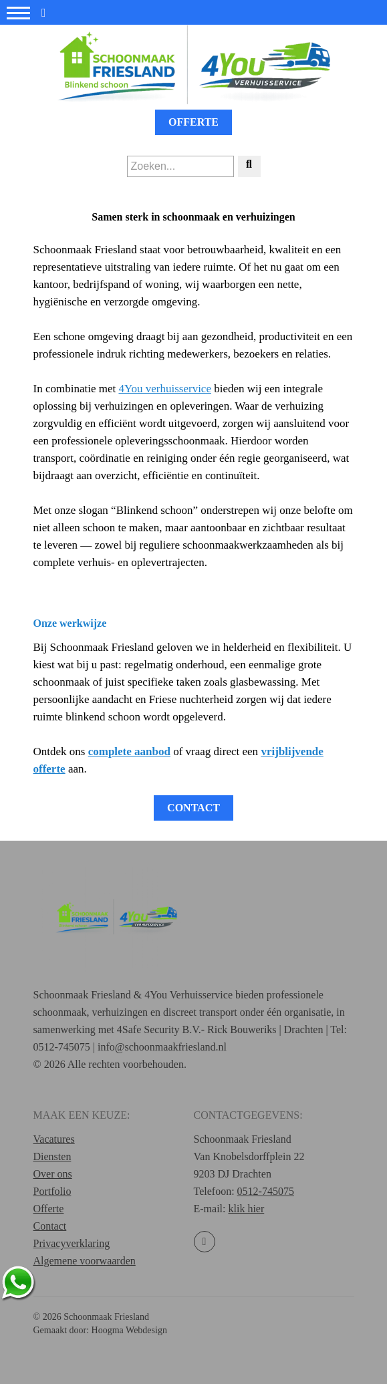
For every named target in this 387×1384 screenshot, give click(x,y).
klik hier (246, 1208)
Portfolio (52, 1191)
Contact (193, 807)
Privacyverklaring (71, 1243)
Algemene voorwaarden (84, 1260)
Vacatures (54, 1139)
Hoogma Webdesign (129, 1330)
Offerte (193, 122)
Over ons (52, 1174)
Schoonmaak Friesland (106, 1317)
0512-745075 (265, 1191)
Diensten (52, 1156)
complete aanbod (129, 751)
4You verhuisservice (164, 388)
